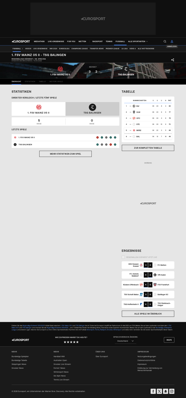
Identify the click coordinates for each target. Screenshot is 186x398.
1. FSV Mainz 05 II (66, 326)
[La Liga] (125, 48)
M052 (138, 130)
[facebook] (153, 391)
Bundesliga (159, 328)
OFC (138, 118)
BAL (138, 137)
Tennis (97, 330)
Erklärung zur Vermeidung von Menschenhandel (150, 369)
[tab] (16, 82)
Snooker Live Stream (62, 364)
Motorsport (90, 330)
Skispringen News (19, 364)
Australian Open (60, 360)
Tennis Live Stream (61, 380)
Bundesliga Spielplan (20, 356)
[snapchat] (165, 391)
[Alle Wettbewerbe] (146, 48)
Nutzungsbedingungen (147, 356)
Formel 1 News (59, 368)
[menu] (164, 41)
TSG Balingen (80, 326)
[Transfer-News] (97, 48)
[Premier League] (113, 48)
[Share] (172, 60)
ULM (138, 112)
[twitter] (159, 391)
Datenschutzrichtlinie (146, 360)
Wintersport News (61, 372)
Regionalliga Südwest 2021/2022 (33, 326)
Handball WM (59, 356)
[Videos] (28, 48)
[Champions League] (79, 48)
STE (138, 124)
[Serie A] (133, 48)
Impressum (142, 364)
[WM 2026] (53, 48)
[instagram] (171, 391)
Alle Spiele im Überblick (148, 314)
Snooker (110, 330)
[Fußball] (18, 48)
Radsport (103, 330)
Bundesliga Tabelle (19, 360)
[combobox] (125, 341)
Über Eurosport (102, 356)
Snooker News (18, 368)
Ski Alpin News (60, 376)
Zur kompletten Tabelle (148, 148)
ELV (137, 106)
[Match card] (148, 265)
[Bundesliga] (64, 48)
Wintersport (117, 330)
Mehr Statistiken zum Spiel (65, 154)
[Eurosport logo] (21, 41)
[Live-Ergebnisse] (40, 48)
